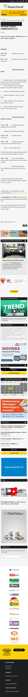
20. (14, 390)
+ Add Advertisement (14, 373)
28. (18, 392)
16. (25, 388)
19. (10, 390)
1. (21, 384)
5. (10, 386)
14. (18, 388)
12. (10, 388)
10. (3, 388)
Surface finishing (19, 328)
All (5, 368)
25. (6, 392)
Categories (4, 24)
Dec (23, 394)
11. (6, 388)
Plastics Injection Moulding (8, 332)
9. (25, 386)
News (8, 19)
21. (18, 390)
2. (25, 384)
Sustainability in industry (7, 328)
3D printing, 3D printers (7, 338)
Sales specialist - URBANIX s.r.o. (9, 443)
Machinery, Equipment (7, 330)
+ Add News (14, 291)
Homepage (3, 19)
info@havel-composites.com (19, 193)
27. (14, 392)
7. (18, 386)
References (8, 668)
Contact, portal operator (11, 683)
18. (6, 390)
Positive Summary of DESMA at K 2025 (13, 260)
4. (6, 386)
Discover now (19, 650)
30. (25, 392)
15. (21, 388)
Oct (4, 394)
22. (21, 390)
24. (3, 392)
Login (17, 1)
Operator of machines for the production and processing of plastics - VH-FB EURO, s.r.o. (13, 426)
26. (10, 392)
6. (14, 386)
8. (21, 386)
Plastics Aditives (18, 330)
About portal (8, 666)
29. (21, 392)
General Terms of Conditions (12, 691)
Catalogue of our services (12, 676)
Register (13, 1)
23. (25, 390)
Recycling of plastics (19, 338)
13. (14, 388)
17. (3, 390)
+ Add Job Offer (14, 453)
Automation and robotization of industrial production (12, 335)
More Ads (14, 369)
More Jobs (14, 449)
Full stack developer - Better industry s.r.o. (12, 439)
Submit (23, 556)
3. (2, 386)
